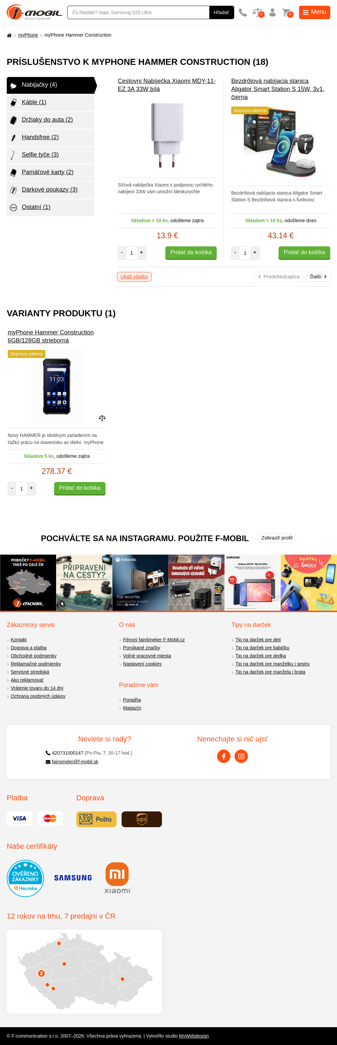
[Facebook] (223, 756)
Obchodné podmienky (33, 655)
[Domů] (8, 35)
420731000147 (64, 753)
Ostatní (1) (29, 208)
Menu (314, 11)
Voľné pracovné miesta (147, 655)
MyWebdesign (194, 1036)
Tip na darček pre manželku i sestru (273, 664)
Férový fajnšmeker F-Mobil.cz (154, 639)
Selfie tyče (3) (33, 155)
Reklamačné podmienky (36, 664)
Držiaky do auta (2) (40, 120)
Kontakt (19, 639)
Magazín (132, 708)
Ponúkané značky (141, 647)
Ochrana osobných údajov (38, 696)
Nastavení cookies (142, 664)
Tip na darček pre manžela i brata (270, 672)
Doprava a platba (29, 647)
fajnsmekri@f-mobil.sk (72, 761)
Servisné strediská (30, 672)
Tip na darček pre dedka (261, 655)
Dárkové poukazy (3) (43, 190)
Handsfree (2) (33, 138)
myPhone (28, 35)
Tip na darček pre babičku (263, 647)
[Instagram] (241, 756)
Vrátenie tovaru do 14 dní (37, 688)
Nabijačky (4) (32, 85)
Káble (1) (27, 103)
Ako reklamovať (27, 680)
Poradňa (132, 699)
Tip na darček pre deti (258, 639)
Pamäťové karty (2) (41, 173)
